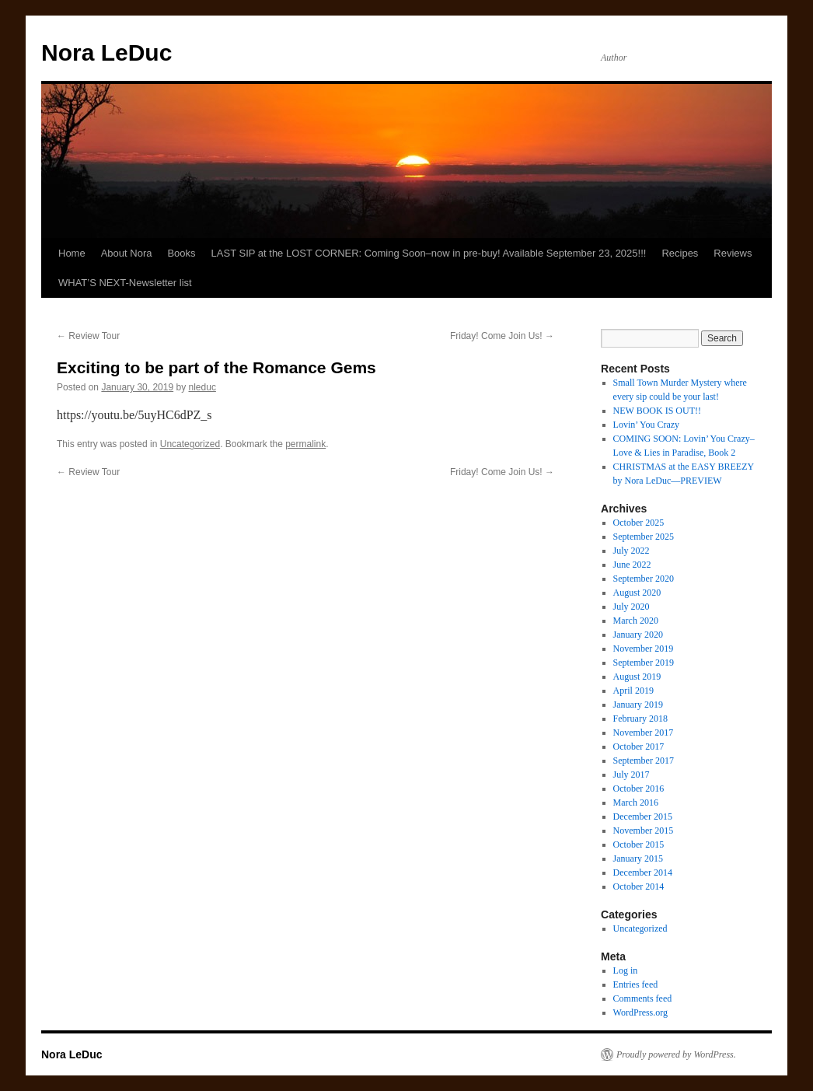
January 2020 (638, 634)
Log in (625, 970)
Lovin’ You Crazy (646, 424)
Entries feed (635, 984)
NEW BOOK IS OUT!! (657, 410)
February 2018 (640, 718)
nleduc (202, 387)
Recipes (679, 253)
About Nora (126, 253)
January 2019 (638, 704)
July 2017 (631, 774)
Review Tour (88, 335)
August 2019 (637, 676)
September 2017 (643, 760)
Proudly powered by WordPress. (676, 1054)
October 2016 (639, 788)
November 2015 (643, 830)
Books (181, 253)
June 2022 (632, 564)
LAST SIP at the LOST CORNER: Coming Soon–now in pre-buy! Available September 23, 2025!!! (429, 253)
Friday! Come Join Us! (502, 335)
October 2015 (639, 844)
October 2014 (639, 886)
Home (71, 253)
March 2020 (635, 620)
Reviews (733, 253)
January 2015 (638, 858)
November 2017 (643, 732)
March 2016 (635, 802)
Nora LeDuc (106, 52)
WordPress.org (640, 1012)
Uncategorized (190, 444)
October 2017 (639, 746)
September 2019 (643, 662)
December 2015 (642, 816)
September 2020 (643, 578)
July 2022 (631, 550)
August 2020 (637, 592)
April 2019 (633, 690)
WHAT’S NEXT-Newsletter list (125, 282)
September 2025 (643, 536)
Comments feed (642, 998)
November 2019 (643, 648)
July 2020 (631, 606)
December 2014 (642, 872)
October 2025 (639, 522)
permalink (305, 444)
